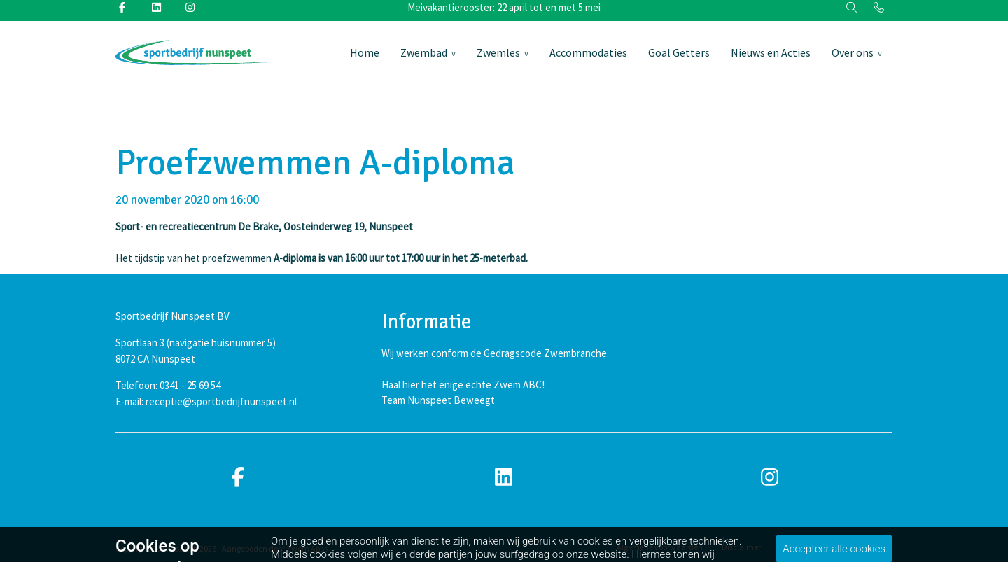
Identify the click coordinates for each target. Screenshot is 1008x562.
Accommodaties (588, 52)
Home (364, 52)
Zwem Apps (307, 548)
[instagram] (770, 478)
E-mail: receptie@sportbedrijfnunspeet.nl (206, 401)
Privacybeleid (804, 547)
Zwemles (498, 52)
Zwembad (423, 52)
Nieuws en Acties (771, 52)
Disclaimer (741, 547)
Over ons (853, 52)
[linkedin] (504, 478)
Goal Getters (679, 52)
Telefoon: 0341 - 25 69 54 (167, 385)
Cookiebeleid (869, 547)
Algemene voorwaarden (660, 547)
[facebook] (237, 478)
